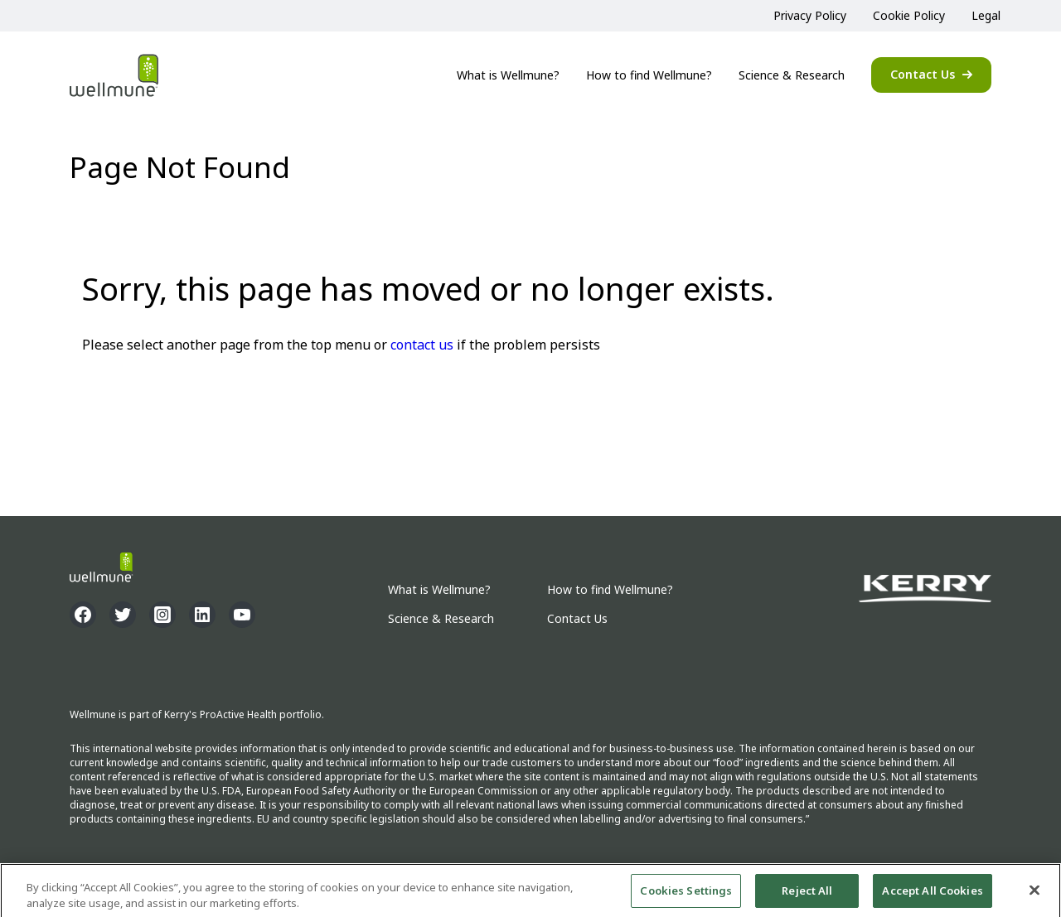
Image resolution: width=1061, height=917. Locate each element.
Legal (985, 15)
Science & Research (792, 75)
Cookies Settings (686, 893)
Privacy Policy (809, 15)
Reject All (807, 893)
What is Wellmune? (508, 75)
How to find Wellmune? (649, 75)
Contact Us (922, 74)
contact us (421, 344)
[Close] (1034, 893)
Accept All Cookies (932, 893)
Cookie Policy (909, 15)
